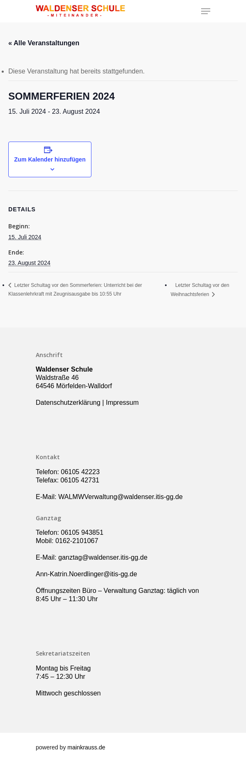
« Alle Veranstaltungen (43, 43)
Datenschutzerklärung (68, 402)
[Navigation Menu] (205, 11)
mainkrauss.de (86, 747)
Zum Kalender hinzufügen (50, 159)
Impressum (122, 402)
